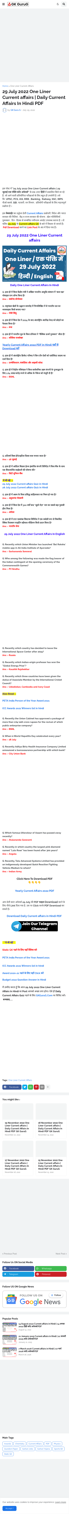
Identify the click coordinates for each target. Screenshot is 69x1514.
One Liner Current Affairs (22, 86)
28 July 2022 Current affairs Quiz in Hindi (25, 487)
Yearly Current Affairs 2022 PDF (34, 890)
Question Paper (11, 1449)
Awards (7, 1444)
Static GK (8, 1454)
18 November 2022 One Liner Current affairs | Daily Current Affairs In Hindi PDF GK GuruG (50, 1127)
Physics (57, 1444)
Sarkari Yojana (43, 1449)
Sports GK (58, 1449)
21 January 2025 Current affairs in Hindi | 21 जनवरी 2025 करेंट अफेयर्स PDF (42, 1337)
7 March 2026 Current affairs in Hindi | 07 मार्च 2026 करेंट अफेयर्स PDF (40, 1350)
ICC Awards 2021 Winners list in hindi (23, 965)
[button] (3, 4)
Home (5, 86)
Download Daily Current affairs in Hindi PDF (34, 916)
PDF (48, 1444)
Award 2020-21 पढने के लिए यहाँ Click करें (23, 973)
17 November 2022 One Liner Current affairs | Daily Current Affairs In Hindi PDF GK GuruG (17, 1164)
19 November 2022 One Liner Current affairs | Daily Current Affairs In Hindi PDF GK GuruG (17, 1127)
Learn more (60, 1502)
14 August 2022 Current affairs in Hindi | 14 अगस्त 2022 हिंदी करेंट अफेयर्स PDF (42, 1325)
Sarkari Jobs (27, 1449)
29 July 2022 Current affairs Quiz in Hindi (25, 484)
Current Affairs (35, 1444)
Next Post (60, 1254)
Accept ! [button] (9, 1508)
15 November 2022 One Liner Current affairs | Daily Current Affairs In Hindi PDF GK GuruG (50, 1164)
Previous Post (10, 1254)
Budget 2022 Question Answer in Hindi (24, 979)
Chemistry (19, 1444)
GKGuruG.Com (44, 995)
